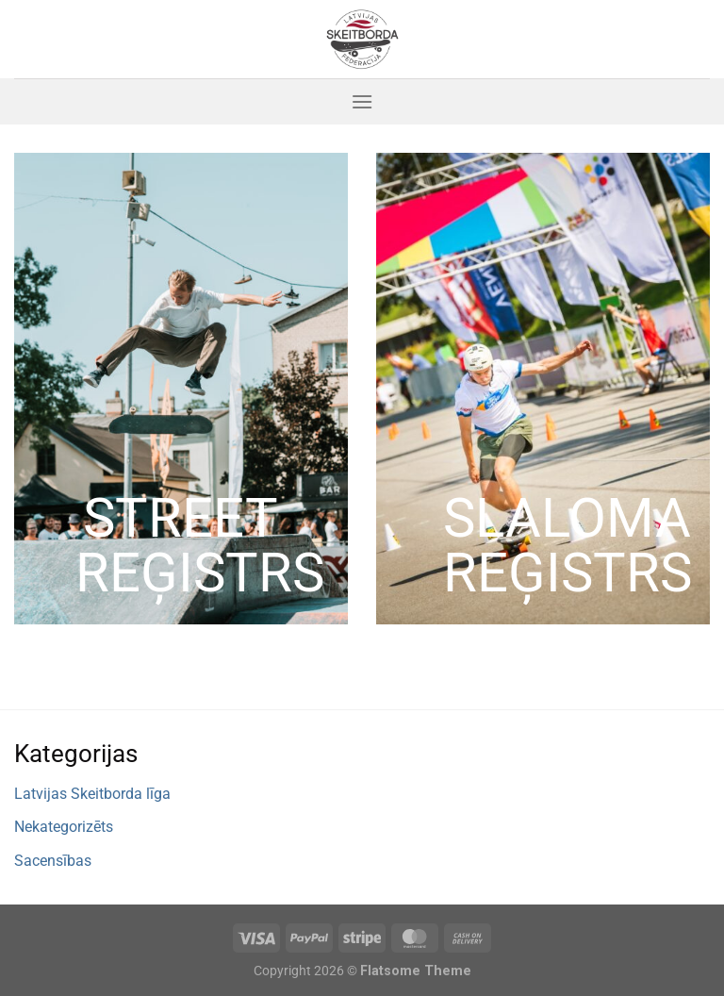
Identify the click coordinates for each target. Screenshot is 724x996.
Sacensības (52, 861)
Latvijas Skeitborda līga (92, 794)
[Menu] (362, 101)
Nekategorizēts (63, 827)
